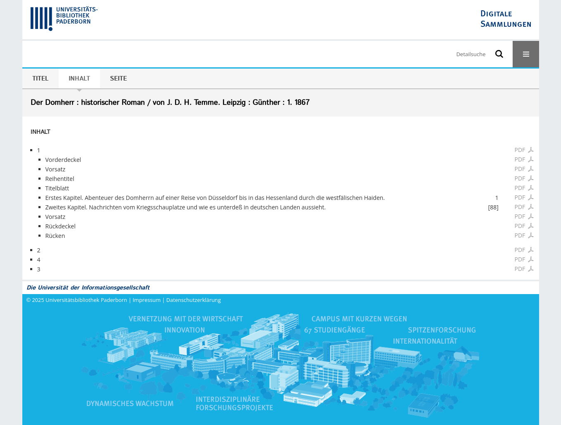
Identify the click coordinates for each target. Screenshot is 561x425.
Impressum (147, 300)
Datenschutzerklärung (193, 300)
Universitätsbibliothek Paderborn (86, 300)
